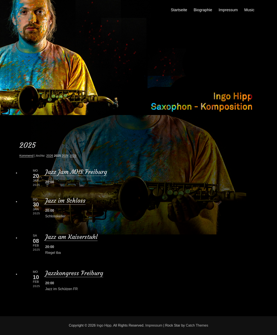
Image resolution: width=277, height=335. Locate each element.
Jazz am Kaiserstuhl (71, 237)
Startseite (179, 10)
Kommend (26, 155)
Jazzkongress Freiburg (74, 273)
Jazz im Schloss (65, 200)
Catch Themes (197, 325)
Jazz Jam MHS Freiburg (76, 172)
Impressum (228, 10)
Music (249, 10)
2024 (65, 155)
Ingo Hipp (104, 325)
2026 (49, 155)
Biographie (203, 10)
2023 (73, 155)
